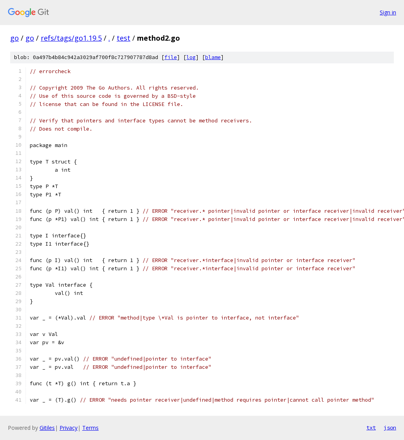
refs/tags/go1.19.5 (71, 38)
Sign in (388, 12)
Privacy (69, 427)
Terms (90, 427)
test (123, 38)
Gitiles (47, 427)
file (170, 57)
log (191, 57)
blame (213, 57)
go (14, 38)
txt (371, 427)
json (390, 427)
